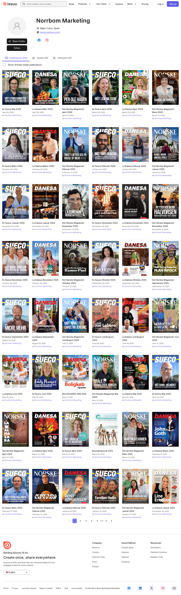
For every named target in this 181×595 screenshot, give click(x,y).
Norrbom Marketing (13, 115)
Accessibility (76, 588)
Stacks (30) (40, 58)
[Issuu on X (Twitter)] (151, 588)
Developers (156, 548)
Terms (6, 588)
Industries (125, 562)
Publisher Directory (159, 552)
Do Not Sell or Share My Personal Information (102, 588)
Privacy (15, 588)
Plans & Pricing (98, 557)
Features (125, 552)
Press (94, 562)
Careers (95, 552)
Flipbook (125, 557)
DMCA (58, 588)
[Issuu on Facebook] (129, 588)
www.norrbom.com (50, 32)
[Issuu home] (10, 4)
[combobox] (46, 4)
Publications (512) (16, 58)
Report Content (46, 588)
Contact (95, 566)
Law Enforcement (29, 588)
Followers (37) (62, 58)
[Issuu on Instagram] (163, 588)
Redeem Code (157, 557)
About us (96, 548)
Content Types (127, 548)
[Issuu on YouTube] (174, 588)
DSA (66, 588)
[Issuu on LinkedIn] (140, 588)
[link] (71, 4)
